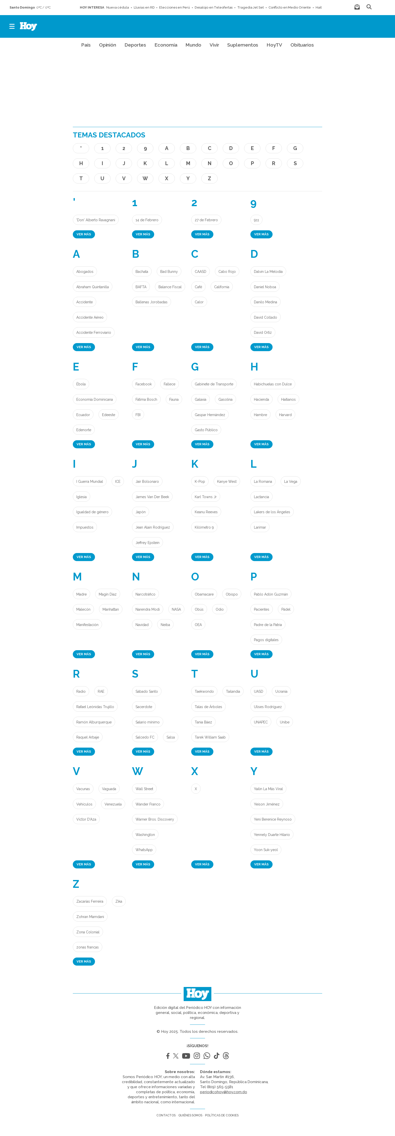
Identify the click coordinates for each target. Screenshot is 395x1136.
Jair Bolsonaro (147, 482)
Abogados (84, 272)
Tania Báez (203, 722)
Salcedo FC (145, 737)
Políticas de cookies (222, 1115)
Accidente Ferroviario (93, 333)
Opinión (107, 45)
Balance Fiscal (170, 287)
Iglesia (81, 497)
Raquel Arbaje (87, 737)
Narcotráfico (145, 594)
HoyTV (274, 45)
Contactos (166, 1115)
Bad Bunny (169, 272)
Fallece (169, 384)
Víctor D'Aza (86, 819)
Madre (81, 594)
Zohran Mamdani (90, 917)
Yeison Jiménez (267, 804)
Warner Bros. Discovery (155, 819)
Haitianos (288, 399)
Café (198, 287)
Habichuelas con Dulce (273, 384)
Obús (199, 609)
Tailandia (233, 691)
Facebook (144, 384)
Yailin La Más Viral (268, 789)
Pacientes (261, 609)
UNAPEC (261, 722)
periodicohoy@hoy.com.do (223, 1092)
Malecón (83, 609)
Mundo (193, 45)
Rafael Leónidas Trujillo (95, 707)
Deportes (135, 45)
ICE (117, 482)
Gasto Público (206, 430)
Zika (118, 901)
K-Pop (200, 482)
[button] (12, 26)
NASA (176, 609)
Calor (199, 302)
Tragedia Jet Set (250, 7)
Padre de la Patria (268, 625)
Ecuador (83, 415)
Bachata (142, 272)
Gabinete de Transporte (214, 384)
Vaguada (109, 789)
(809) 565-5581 (220, 1087)
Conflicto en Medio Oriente (290, 7)
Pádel (285, 609)
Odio (220, 609)
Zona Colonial (88, 932)
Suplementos (242, 45)
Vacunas (83, 789)
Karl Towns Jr (206, 497)
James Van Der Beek (152, 497)
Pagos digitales (266, 640)
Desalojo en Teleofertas (214, 7)
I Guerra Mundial (89, 482)
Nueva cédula (117, 7)
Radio (81, 691)
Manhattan (111, 609)
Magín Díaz (108, 594)
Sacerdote (144, 707)
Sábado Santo (147, 691)
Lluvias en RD (144, 7)
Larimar (260, 527)
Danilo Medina (265, 302)
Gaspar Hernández (210, 415)
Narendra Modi (148, 609)
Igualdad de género (92, 512)
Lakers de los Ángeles (272, 512)
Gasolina (225, 399)
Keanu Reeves (206, 512)
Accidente (84, 302)
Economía (165, 45)
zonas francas (87, 947)
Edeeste (108, 415)
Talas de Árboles (208, 707)
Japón (141, 512)
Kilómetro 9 (204, 527)
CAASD (200, 272)
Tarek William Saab (210, 737)
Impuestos (84, 527)
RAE (101, 691)
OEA (198, 625)
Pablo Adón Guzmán (271, 594)
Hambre (260, 415)
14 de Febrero (147, 220)
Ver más (84, 234)
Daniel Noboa (265, 287)
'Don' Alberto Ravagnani (95, 220)
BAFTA (141, 287)
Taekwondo (204, 691)
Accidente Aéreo (90, 317)
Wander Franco (148, 804)
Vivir (214, 45)
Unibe (284, 722)
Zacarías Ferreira (89, 901)
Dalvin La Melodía (268, 272)
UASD (258, 691)
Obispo (232, 594)
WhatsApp (144, 850)
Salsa (171, 737)
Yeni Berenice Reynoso (273, 819)
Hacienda (261, 399)
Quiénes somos (190, 1115)
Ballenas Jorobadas (152, 302)
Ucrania (281, 691)
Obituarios (302, 45)
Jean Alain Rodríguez (153, 527)
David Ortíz (263, 333)
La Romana (263, 482)
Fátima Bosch (146, 399)
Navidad (142, 625)
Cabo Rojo (227, 272)
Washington (145, 835)
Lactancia (261, 497)
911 (256, 220)
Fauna (174, 399)
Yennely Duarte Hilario (272, 835)
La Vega (290, 482)
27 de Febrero (206, 220)
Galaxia (200, 399)
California (221, 287)
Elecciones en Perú (174, 7)
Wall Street (144, 789)
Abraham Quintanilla (92, 287)
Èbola (81, 384)
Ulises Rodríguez (268, 707)
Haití (319, 7)
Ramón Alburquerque (94, 722)
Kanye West (227, 482)
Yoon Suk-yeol (266, 850)
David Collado (265, 317)
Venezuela (113, 804)
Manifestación (87, 625)
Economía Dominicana (94, 399)
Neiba (165, 625)
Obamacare (204, 594)
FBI (138, 415)
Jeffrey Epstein (147, 543)
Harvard (285, 415)
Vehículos (84, 804)
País (86, 45)
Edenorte (83, 430)
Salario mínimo (148, 722)
